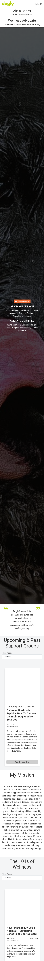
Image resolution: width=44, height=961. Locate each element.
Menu (38, 4)
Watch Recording (22, 762)
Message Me (22, 301)
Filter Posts (7, 653)
